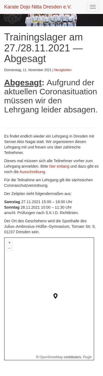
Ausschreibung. (33, 172)
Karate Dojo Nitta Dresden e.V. (37, 7)
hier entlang (59, 166)
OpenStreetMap (51, 357)
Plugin (87, 357)
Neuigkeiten (62, 70)
